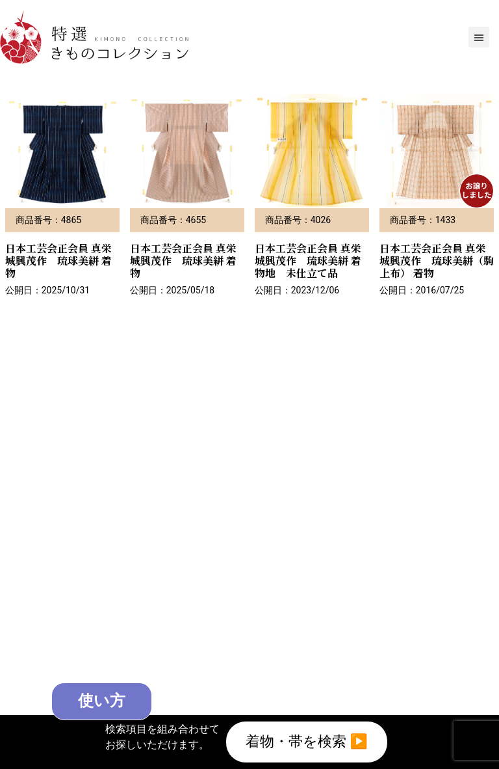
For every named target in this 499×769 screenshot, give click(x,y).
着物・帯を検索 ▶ (307, 742)
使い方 (102, 701)
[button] (478, 37)
